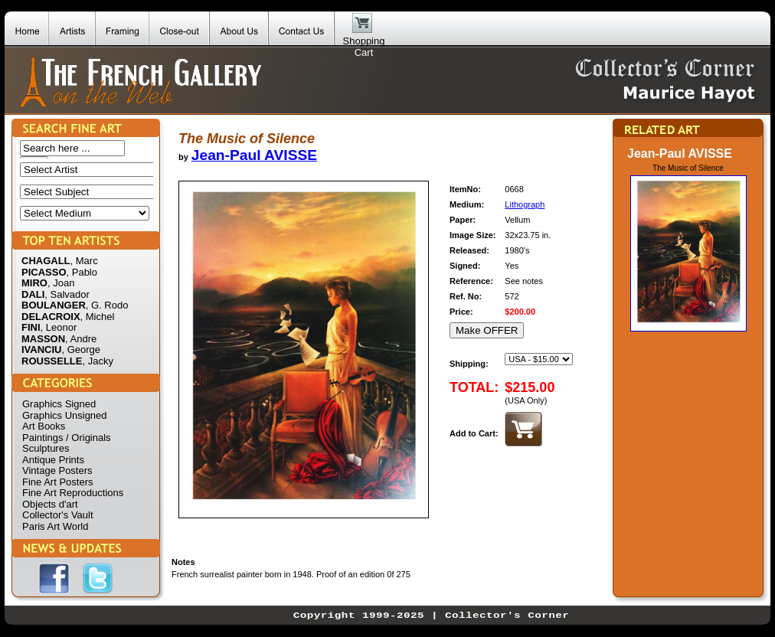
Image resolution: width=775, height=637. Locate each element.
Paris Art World (55, 526)
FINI (31, 327)
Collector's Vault (57, 515)
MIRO (34, 283)
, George (80, 349)
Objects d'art (50, 504)
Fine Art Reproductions (72, 492)
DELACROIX (50, 316)
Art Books (43, 426)
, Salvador (67, 294)
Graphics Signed (59, 404)
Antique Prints (53, 460)
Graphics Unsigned (64, 415)
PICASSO (44, 272)
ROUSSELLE (51, 361)
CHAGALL (45, 260)
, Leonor (59, 327)
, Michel (97, 316)
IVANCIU (41, 349)
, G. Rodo (107, 305)
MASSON (43, 339)
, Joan (60, 283)
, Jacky (97, 361)
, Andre (80, 339)
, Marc (84, 260)
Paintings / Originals (66, 437)
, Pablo (82, 272)
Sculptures (45, 448)
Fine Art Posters (57, 482)
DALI (32, 294)
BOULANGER (53, 305)
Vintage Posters (57, 470)
